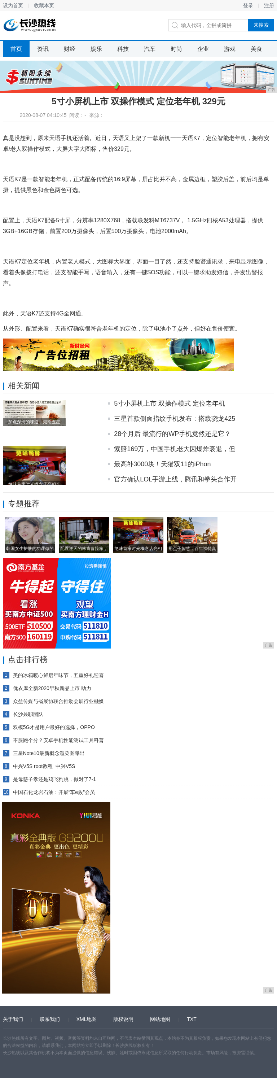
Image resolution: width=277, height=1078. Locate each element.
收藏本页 (44, 5)
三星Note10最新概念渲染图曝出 (49, 753)
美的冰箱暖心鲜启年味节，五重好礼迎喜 (58, 675)
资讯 (43, 49)
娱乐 (96, 49)
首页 (16, 49)
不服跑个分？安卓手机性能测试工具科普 (58, 740)
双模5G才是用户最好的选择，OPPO (54, 727)
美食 (256, 49)
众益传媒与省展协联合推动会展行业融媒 (58, 701)
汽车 (149, 49)
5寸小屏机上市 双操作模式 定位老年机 (169, 403)
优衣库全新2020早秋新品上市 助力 (52, 688)
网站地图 (160, 1019)
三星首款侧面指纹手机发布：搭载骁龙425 (174, 418)
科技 (123, 49)
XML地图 (86, 1019)
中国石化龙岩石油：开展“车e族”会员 (54, 792)
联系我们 (50, 1019)
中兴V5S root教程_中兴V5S (44, 766)
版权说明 (123, 1019)
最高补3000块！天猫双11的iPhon (162, 464)
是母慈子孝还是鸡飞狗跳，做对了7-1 (54, 779)
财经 (69, 49)
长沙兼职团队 (28, 714)
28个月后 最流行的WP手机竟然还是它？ (172, 433)
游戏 (230, 49)
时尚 (176, 49)
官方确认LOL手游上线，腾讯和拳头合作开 (175, 479)
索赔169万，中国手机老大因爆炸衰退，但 (174, 449)
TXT (191, 1019)
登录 (248, 5)
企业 (203, 49)
